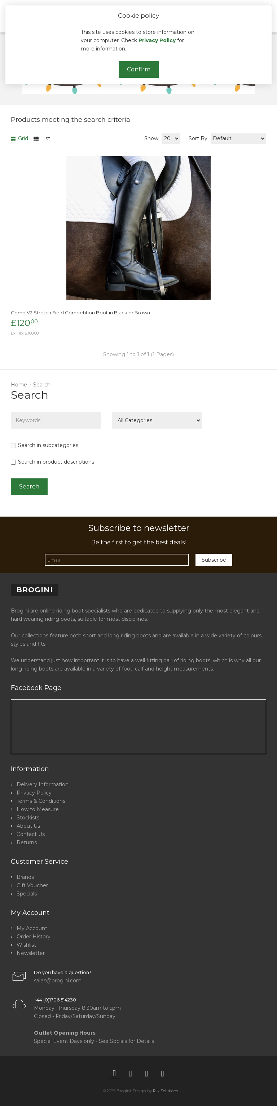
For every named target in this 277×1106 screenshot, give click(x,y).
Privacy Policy (157, 40)
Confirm (138, 69)
